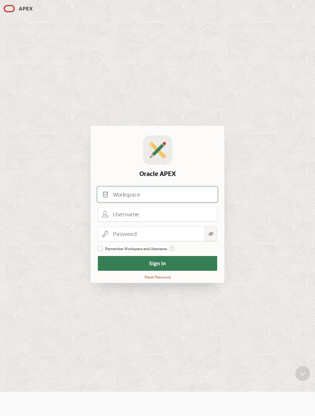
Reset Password (158, 276)
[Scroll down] (302, 376)
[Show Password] (211, 233)
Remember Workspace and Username (136, 248)
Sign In (157, 263)
